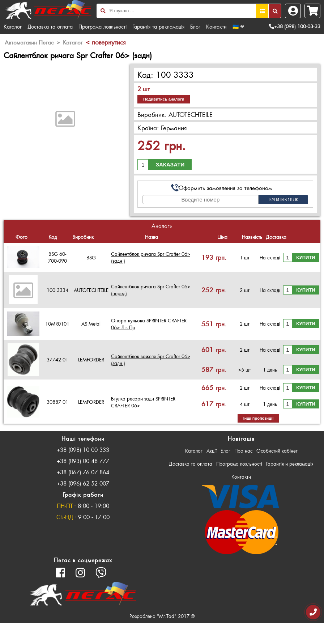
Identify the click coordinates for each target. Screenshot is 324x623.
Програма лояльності (102, 26)
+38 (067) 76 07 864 (83, 472)
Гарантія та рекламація (158, 26)
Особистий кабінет (277, 450)
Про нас (243, 450)
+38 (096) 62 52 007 (83, 483)
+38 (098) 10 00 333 (83, 449)
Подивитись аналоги (163, 99)
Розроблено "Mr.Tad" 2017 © (162, 616)
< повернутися (105, 42)
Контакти (216, 26)
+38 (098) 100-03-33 (294, 26)
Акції (211, 450)
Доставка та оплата (50, 26)
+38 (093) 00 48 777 (83, 461)
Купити (305, 257)
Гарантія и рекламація (290, 463)
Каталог (13, 26)
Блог (195, 26)
